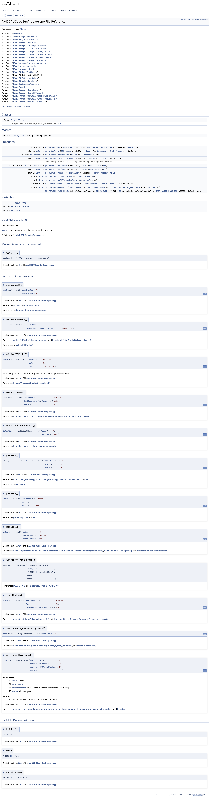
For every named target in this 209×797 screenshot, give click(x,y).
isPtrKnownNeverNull (56, 187)
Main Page (7, 10)
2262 (20, 741)
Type (88, 151)
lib (2, 15)
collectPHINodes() (21, 340)
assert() (16, 619)
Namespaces (41, 10)
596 (19, 378)
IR (120, 191)
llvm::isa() (67, 645)
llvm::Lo (75, 479)
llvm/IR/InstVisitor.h (25, 72)
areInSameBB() (40, 645)
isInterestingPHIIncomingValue (61, 180)
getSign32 (50, 173)
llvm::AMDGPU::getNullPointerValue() (94, 709)
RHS (104, 165)
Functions (197, 19)
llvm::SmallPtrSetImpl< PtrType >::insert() (71, 340)
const (96, 173)
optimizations (22, 206)
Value (109, 147)
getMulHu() (21, 484)
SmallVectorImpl (95, 147)
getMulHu (49, 169)
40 (19, 265)
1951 (20, 704)
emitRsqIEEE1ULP (53, 158)
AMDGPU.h (17, 33)
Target (9, 15)
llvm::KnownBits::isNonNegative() (152, 550)
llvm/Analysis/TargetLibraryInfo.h (31, 51)
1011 (20, 512)
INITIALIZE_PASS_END (167, 191)
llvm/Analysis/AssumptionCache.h (30, 45)
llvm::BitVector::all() (22, 645)
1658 (20, 300)
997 (19, 474)
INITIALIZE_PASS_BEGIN (57, 191)
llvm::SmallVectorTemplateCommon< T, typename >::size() (80, 619)
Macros (190, 19)
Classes (54, 10)
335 (19, 411)
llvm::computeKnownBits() (25, 550)
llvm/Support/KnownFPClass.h (28, 93)
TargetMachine (19, 687)
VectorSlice (17, 120)
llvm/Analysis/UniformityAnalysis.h (32, 57)
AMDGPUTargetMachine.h (25, 36)
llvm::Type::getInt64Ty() (47, 479)
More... (23, 29)
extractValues (52, 147)
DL (114, 173)
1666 (20, 640)
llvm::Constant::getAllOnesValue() (58, 550)
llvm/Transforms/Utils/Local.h (29, 102)
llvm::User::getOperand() (44, 446)
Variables (205, 19)
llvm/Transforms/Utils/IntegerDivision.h (35, 99)
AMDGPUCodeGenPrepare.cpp (30, 235)
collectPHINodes (53, 184)
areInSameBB (51, 176)
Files (63, 10)
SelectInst (36, 155)
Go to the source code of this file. (16, 106)
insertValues (52, 151)
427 (19, 441)
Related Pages (19, 10)
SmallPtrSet (91, 184)
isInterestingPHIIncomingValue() (31, 310)
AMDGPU (19, 15)
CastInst (87, 155)
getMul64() (18, 517)
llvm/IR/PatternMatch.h (25, 78)
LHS (91, 165)
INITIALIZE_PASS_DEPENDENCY (44, 586)
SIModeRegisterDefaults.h (26, 39)
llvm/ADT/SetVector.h (24, 42)
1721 (20, 335)
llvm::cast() (26, 709)
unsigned (151, 187)
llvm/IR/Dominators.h (24, 66)
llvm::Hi (63, 479)
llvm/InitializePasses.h (26, 84)
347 (19, 614)
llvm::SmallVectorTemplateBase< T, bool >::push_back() (63, 416)
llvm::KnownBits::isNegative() (118, 550)
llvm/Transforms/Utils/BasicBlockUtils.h (35, 96)
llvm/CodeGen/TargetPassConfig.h (30, 63)
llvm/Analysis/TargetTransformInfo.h (32, 54)
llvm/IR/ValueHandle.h (25, 81)
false (17, 210)
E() (30, 416)
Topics (29, 10)
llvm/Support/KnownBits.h (26, 90)
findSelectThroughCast (57, 155)
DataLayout (106, 173)
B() (18, 305)
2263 (20, 763)
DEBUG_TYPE (18, 135)
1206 (20, 546)
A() (14, 305)
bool (105, 158)
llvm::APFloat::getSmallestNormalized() (31, 383)
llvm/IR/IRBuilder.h (23, 69)
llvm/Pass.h (19, 87)
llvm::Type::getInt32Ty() (24, 479)
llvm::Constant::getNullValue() (89, 550)
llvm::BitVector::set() (86, 645)
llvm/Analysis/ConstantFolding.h (30, 48)
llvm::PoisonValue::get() (36, 619)
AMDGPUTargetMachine (129, 187)
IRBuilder (67, 147)
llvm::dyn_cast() (31, 305)
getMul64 (49, 165)
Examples (73, 10)
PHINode (75, 184)
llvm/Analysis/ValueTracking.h (29, 60)
